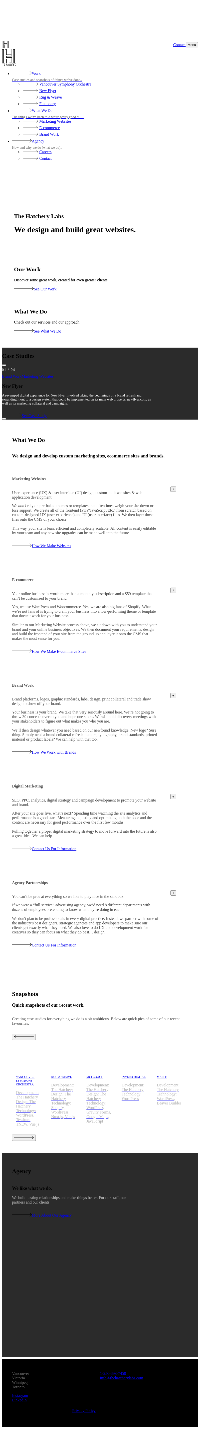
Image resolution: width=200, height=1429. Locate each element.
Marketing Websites (38, 376)
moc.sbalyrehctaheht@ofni (121, 1378)
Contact (179, 45)
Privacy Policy (84, 1410)
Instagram (20, 1395)
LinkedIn (19, 1400)
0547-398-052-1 (113, 1373)
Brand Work (12, 376)
